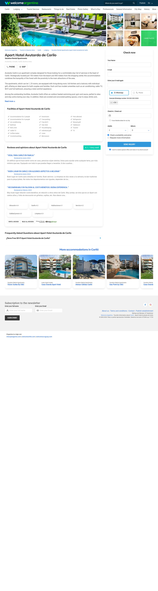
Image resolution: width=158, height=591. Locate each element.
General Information (124, 9)
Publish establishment (144, 311)
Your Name (111, 60)
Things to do (59, 9)
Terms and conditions (118, 311)
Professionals (108, 9)
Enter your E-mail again (115, 81)
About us (105, 311)
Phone (140, 93)
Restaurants (46, 9)
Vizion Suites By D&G (16, 285)
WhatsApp (119, 93)
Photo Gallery (83, 9)
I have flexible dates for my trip (119, 120)
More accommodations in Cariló (79, 249)
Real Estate (70, 9)
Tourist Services (33, 9)
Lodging (16, 9)
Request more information (119, 138)
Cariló (7, 9)
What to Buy (95, 9)
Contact (131, 311)
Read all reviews (28, 221)
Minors (133, 126)
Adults (110, 126)
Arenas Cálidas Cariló (83, 285)
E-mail (110, 70)
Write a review (13, 221)
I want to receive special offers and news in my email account (128, 150)
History (147, 9)
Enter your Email (40, 306)
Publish (142, 3)
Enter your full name (12, 306)
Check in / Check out (114, 111)
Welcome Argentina (107, 315)
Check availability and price (119, 135)
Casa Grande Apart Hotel (51, 285)
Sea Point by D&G (116, 285)
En (149, 3)
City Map (137, 9)
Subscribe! (12, 318)
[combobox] (113, 102)
